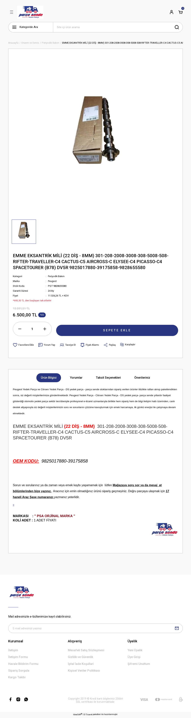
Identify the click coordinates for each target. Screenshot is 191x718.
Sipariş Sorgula (18, 671)
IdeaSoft (77, 715)
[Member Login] (171, 12)
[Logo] (30, 12)
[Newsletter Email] (95, 629)
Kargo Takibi (17, 678)
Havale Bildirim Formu (23, 665)
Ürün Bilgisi (49, 377)
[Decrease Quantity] (19, 329)
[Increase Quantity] (44, 329)
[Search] (118, 27)
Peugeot (52, 281)
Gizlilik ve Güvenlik (80, 658)
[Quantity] (32, 329)
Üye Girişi (134, 658)
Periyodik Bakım (56, 276)
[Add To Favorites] (23, 345)
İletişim (13, 651)
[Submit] (177, 629)
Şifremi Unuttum (139, 665)
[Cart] (180, 12)
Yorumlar (76, 377)
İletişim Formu (18, 658)
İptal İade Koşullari (81, 665)
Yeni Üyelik (135, 651)
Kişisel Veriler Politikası (84, 671)
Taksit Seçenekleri (108, 377)
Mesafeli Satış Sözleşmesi (86, 651)
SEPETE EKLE (117, 329)
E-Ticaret (88, 715)
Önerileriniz (142, 377)
